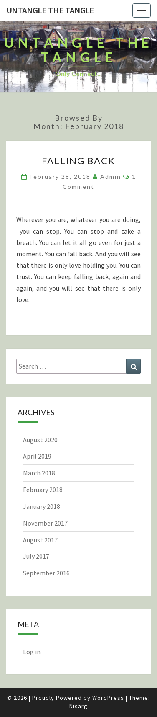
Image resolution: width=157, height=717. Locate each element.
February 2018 (43, 489)
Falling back (78, 160)
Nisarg (78, 706)
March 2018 (39, 473)
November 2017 (45, 523)
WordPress (108, 698)
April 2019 (37, 456)
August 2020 (40, 440)
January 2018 (41, 506)
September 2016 (46, 573)
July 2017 (36, 556)
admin (110, 176)
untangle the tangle (50, 10)
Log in (32, 651)
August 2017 (40, 540)
